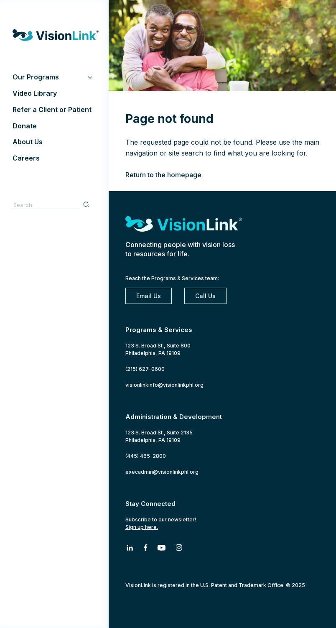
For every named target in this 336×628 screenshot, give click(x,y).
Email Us (148, 295)
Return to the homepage (163, 175)
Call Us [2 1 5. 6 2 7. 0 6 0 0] (205, 295)
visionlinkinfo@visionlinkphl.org (164, 385)
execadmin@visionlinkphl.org (162, 472)
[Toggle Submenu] (89, 77)
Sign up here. (141, 527)
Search (87, 204)
